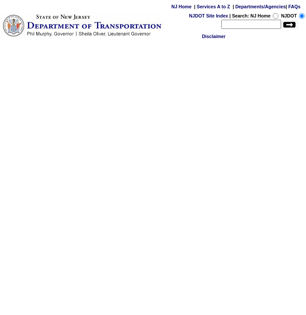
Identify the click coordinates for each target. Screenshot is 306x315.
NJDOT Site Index (208, 15)
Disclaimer (214, 36)
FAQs (295, 6)
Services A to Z (213, 6)
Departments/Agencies (260, 6)
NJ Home (181, 6)
